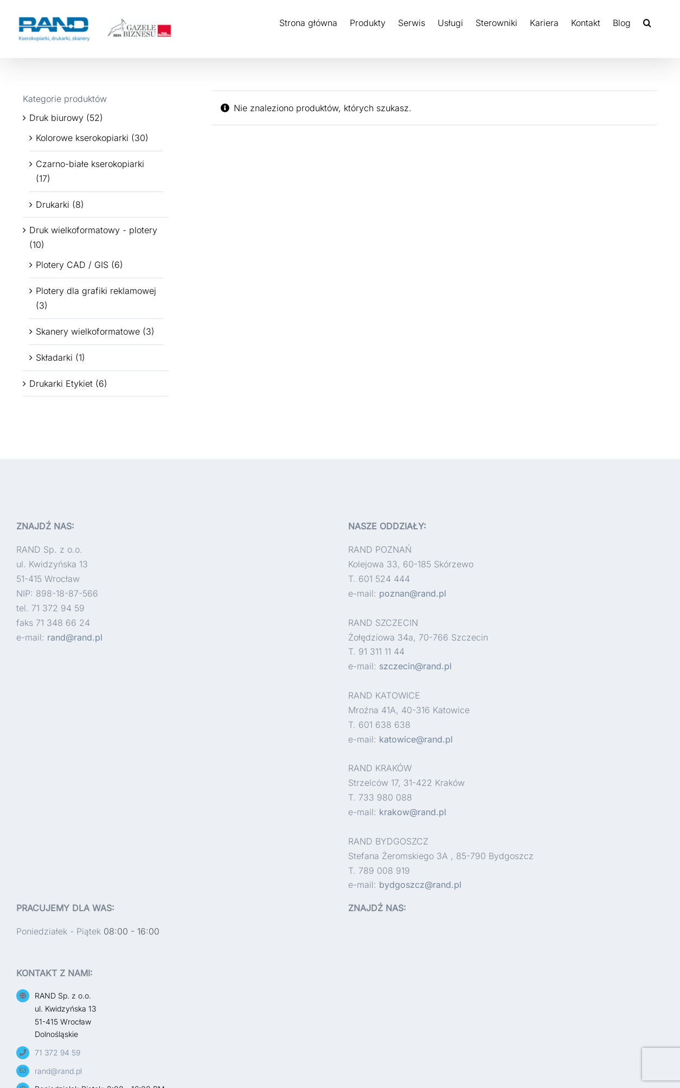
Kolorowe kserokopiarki (82, 137)
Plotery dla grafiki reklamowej (96, 290)
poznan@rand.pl (412, 593)
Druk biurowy (56, 117)
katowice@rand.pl (416, 739)
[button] (647, 23)
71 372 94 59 (57, 1052)
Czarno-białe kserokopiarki (90, 163)
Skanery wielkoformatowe (88, 331)
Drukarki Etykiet (61, 383)
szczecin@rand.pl (415, 666)
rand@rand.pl (74, 637)
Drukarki (52, 204)
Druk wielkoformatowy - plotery (93, 230)
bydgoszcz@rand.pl (420, 884)
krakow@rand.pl (412, 812)
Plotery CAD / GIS (72, 264)
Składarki (54, 357)
